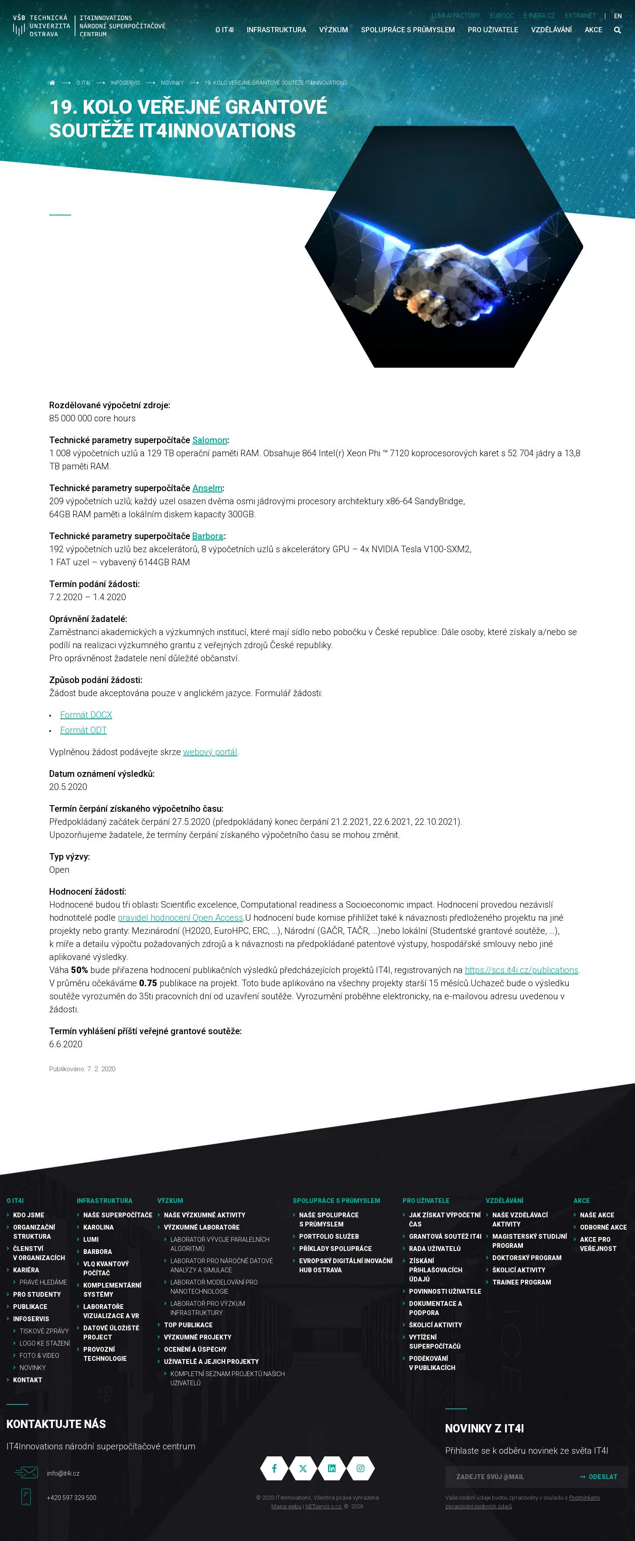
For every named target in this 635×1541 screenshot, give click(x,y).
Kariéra (26, 1270)
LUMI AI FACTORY (456, 15)
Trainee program (521, 1282)
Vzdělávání (504, 1200)
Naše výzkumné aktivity (204, 1215)
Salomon (209, 440)
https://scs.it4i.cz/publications (521, 970)
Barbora (207, 536)
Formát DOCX (86, 715)
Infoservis (125, 83)
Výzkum (170, 1200)
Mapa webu (286, 1506)
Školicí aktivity (435, 1325)
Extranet (580, 15)
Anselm (207, 488)
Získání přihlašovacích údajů (435, 1270)
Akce (582, 1200)
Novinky (172, 83)
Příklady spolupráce (335, 1248)
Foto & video (39, 1355)
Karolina (98, 1227)
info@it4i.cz (63, 1473)
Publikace (30, 1306)
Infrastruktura (105, 1200)
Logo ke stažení (45, 1343)
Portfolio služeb (329, 1236)
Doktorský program (527, 1257)
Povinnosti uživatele (445, 1291)
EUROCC (502, 15)
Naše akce (597, 1215)
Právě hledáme (43, 1282)
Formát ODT (83, 730)
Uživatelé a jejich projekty (211, 1361)
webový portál (210, 752)
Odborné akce (603, 1227)
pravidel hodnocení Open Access (180, 917)
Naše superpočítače (118, 1215)
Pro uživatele (426, 1200)
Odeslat (598, 1476)
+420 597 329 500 (71, 1497)
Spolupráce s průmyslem (336, 1200)
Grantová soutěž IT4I (445, 1236)
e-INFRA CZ (539, 15)
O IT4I (83, 83)
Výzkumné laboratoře (202, 1227)
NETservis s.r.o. (323, 1506)
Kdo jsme (28, 1215)
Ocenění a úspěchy (195, 1349)
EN (618, 16)
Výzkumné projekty (197, 1337)
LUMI (91, 1239)
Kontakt (27, 1380)
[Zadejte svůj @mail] (506, 1477)
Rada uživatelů (435, 1248)
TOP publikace (188, 1325)
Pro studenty (37, 1294)
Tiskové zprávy (44, 1331)
